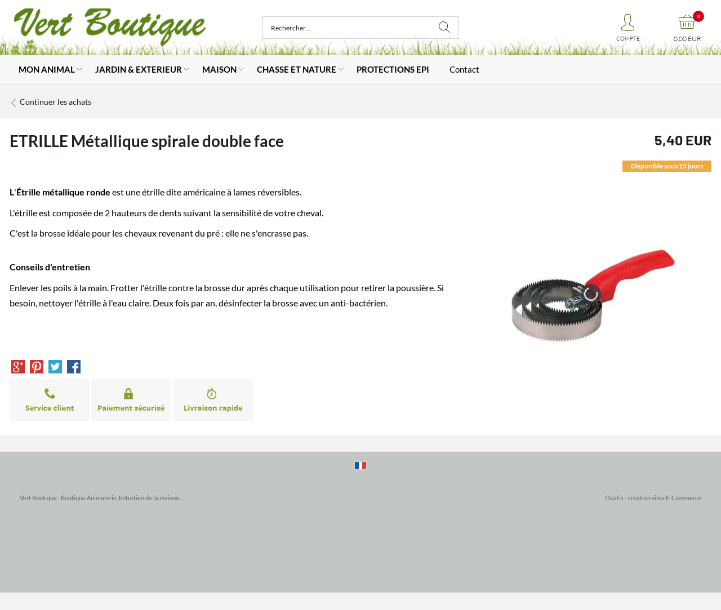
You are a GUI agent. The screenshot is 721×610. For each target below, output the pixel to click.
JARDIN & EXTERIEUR (138, 69)
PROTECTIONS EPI (393, 69)
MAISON (219, 69)
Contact (464, 69)
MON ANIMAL (47, 69)
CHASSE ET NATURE (296, 69)
